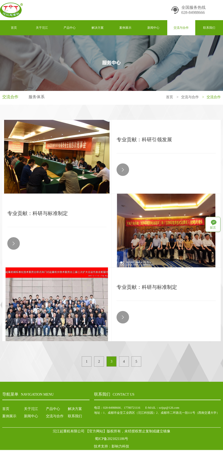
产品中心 (70, 27)
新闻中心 (153, 27)
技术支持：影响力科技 (111, 447)
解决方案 (98, 27)
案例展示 (125, 27)
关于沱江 (42, 27)
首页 (14, 27)
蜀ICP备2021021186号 (111, 439)
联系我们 (209, 27)
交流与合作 (181, 27)
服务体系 (37, 97)
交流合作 (10, 97)
